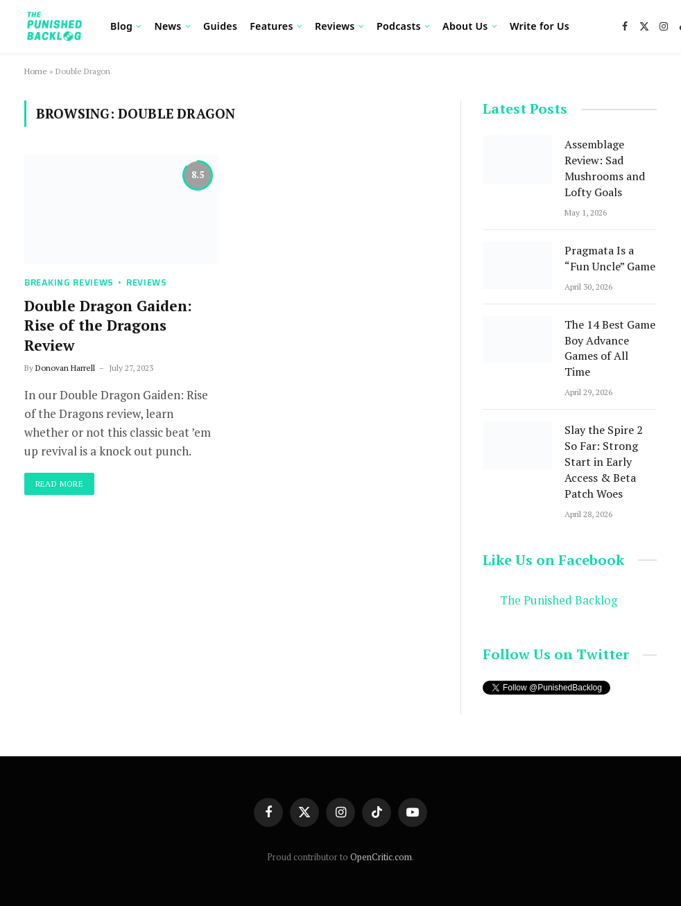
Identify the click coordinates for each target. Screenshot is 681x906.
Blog (121, 26)
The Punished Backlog (558, 600)
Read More (59, 483)
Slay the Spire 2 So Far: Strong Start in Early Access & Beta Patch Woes (603, 461)
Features (271, 26)
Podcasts (399, 26)
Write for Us (539, 26)
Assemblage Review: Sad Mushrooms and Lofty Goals (604, 168)
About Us (465, 26)
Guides (220, 26)
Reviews (335, 26)
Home (35, 71)
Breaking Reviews (69, 282)
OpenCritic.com (381, 857)
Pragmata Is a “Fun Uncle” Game (609, 258)
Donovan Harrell (65, 368)
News (167, 26)
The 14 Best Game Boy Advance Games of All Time (609, 348)
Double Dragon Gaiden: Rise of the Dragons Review (108, 325)
